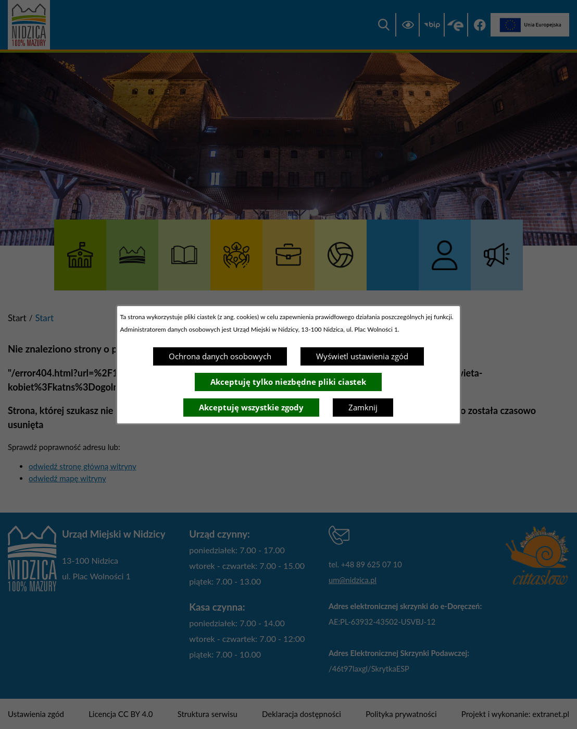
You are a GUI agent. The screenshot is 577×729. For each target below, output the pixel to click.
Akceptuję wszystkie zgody (251, 407)
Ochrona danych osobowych (220, 356)
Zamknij (363, 407)
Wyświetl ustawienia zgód (362, 356)
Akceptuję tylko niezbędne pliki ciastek (288, 381)
